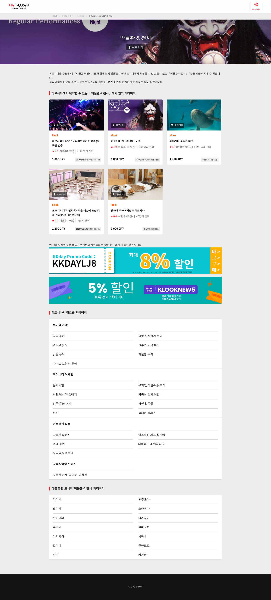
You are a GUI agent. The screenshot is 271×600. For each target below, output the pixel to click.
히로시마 (80, 16)
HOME (54, 16)
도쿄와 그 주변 (67, 16)
